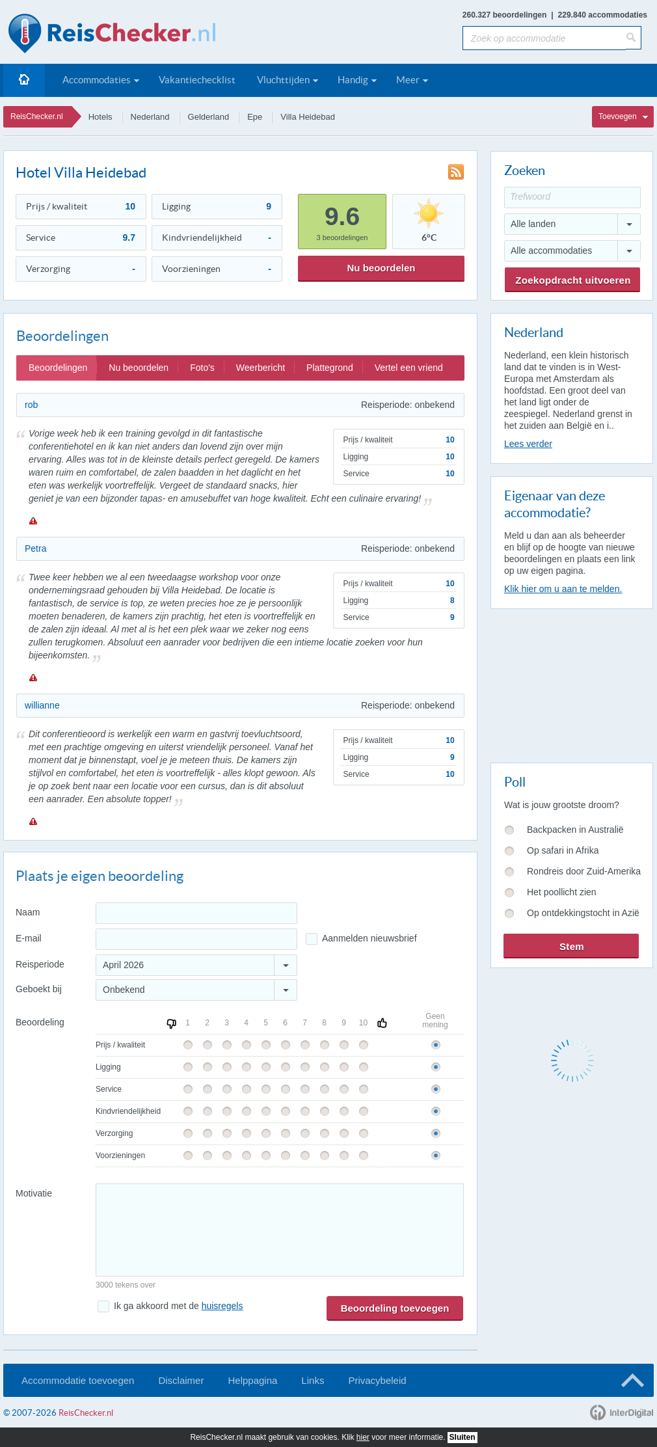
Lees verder (528, 444)
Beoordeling (40, 1022)
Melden (32, 520)
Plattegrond (329, 367)
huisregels (222, 1306)
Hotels (100, 117)
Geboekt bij (39, 989)
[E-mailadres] (196, 939)
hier (362, 1437)
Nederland (150, 117)
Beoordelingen (58, 367)
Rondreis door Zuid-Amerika (584, 871)
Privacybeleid (377, 1380)
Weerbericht (260, 367)
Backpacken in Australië (575, 829)
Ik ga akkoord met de (178, 1306)
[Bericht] (280, 1230)
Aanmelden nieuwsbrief (369, 938)
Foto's (202, 367)
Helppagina (252, 1380)
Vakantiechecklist (197, 79)
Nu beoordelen (381, 267)
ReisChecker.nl (36, 116)
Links (312, 1380)
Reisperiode (40, 964)
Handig (353, 79)
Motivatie (34, 1193)
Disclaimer (181, 1380)
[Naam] (196, 913)
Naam (28, 912)
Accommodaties (96, 79)
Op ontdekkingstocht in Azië (583, 913)
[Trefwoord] (572, 197)
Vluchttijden (283, 79)
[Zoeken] (633, 37)
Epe (254, 117)
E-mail (29, 938)
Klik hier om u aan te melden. (563, 589)
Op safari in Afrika (563, 850)
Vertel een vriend (409, 367)
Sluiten (462, 1437)
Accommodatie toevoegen (77, 1380)
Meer (408, 79)
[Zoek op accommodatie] (544, 38)
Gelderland (209, 117)
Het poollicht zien (562, 892)
